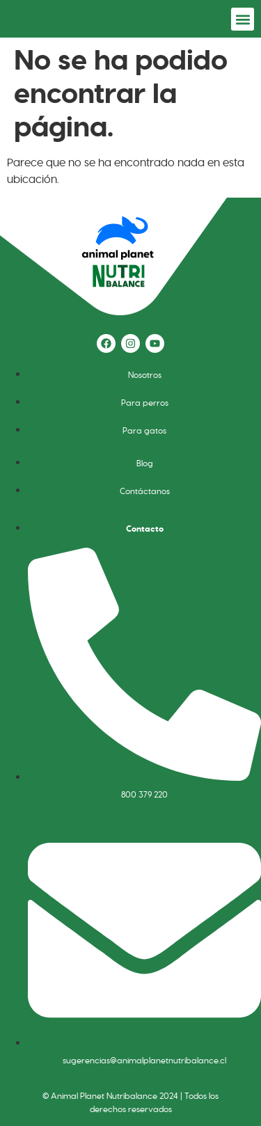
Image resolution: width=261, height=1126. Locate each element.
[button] (242, 19)
